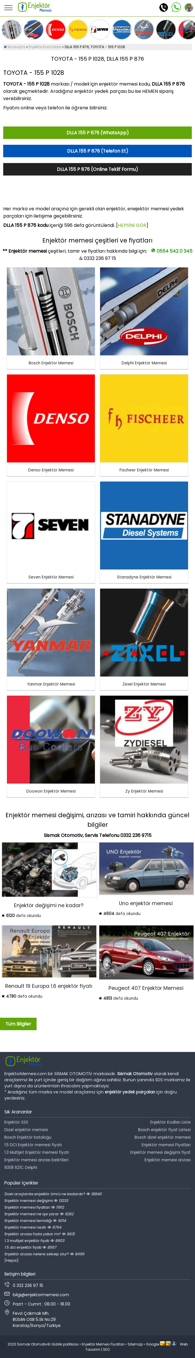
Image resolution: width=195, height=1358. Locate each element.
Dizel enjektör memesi (26, 1130)
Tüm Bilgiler (18, 1024)
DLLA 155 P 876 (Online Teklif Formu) (97, 169)
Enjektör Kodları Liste (170, 1122)
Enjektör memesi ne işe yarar (39, 1213)
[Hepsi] (11, 1260)
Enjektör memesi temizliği (35, 1220)
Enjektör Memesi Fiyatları (103, 1344)
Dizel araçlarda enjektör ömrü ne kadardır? (53, 1193)
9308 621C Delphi (20, 1167)
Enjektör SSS (16, 1122)
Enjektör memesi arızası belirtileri (36, 1160)
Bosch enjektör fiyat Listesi (164, 1130)
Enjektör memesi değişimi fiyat (160, 1152)
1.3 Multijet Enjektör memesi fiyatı (36, 1152)
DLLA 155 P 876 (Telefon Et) (97, 151)
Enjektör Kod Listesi (45, 46)
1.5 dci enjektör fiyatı (30, 1247)
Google (152, 1344)
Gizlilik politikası (65, 1344)
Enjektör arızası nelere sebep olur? (44, 1254)
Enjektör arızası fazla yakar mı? (40, 1234)
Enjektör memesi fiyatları (34, 1207)
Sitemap (135, 1344)
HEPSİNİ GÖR (132, 225)
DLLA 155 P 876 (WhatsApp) (97, 132)
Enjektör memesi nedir (33, 1227)
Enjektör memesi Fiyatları (166, 1145)
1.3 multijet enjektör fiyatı (34, 1240)
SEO (106, 1349)
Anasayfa (16, 46)
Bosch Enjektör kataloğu (27, 1137)
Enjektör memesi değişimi (36, 1200)
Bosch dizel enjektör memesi (163, 1137)
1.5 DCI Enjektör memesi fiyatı (33, 1145)
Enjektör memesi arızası (168, 1160)
